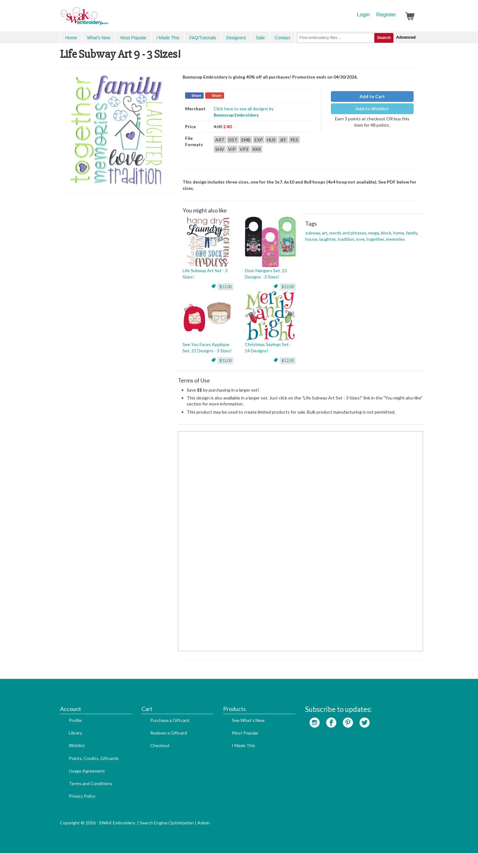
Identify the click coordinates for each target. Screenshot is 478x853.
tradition (346, 239)
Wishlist (77, 745)
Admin (203, 822)
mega (373, 232)
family (411, 232)
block (386, 232)
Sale (260, 37)
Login (363, 15)
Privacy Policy (82, 796)
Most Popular (133, 37)
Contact (282, 37)
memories (395, 239)
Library (75, 732)
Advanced (405, 37)
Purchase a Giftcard (169, 720)
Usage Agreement (87, 770)
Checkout (160, 745)
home (398, 232)
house (311, 239)
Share (196, 95)
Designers (236, 37)
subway (312, 232)
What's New (98, 37)
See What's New (248, 720)
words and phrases (347, 232)
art (324, 232)
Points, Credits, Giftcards (94, 758)
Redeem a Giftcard (168, 732)
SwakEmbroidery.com (107, 18)
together (375, 239)
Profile (75, 720)
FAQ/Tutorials (202, 37)
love (360, 239)
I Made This (168, 37)
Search (384, 37)
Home (71, 37)
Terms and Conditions (90, 783)
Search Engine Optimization (167, 822)
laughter (327, 239)
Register (386, 15)
